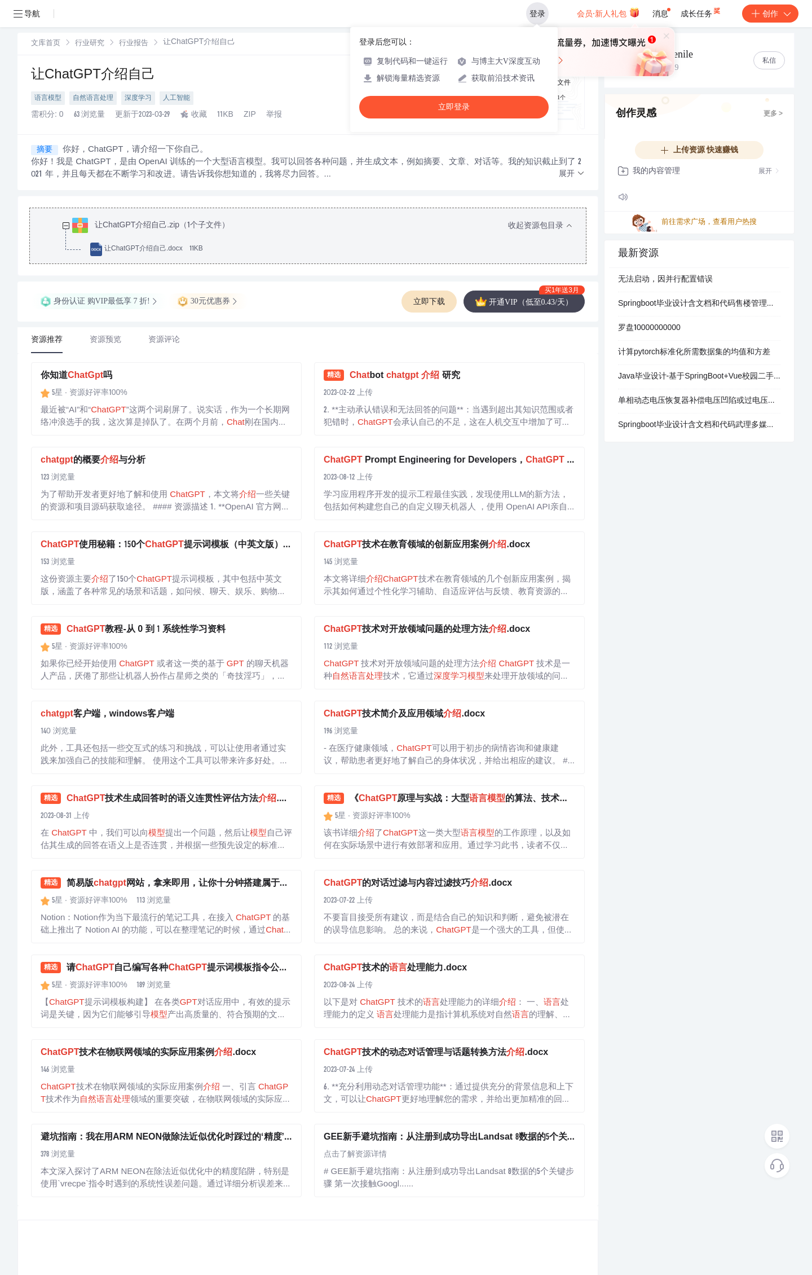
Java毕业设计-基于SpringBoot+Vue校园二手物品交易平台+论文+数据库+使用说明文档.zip (699, 377)
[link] (45, 43)
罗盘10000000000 (649, 328)
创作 (770, 13)
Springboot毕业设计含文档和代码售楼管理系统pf (699, 304)
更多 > (773, 114)
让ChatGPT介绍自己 (93, 75)
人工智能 (176, 98)
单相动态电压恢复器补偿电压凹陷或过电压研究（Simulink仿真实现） (699, 401)
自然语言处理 (93, 98)
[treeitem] (317, 237)
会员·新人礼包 (608, 12)
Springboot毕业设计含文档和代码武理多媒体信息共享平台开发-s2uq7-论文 (699, 425)
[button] (572, 174)
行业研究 (89, 43)
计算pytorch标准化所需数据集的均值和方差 (694, 353)
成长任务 (701, 11)
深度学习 (138, 98)
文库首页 (45, 43)
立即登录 (454, 107)
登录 (537, 13)
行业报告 (133, 43)
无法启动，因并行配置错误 (665, 280)
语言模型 (47, 98)
